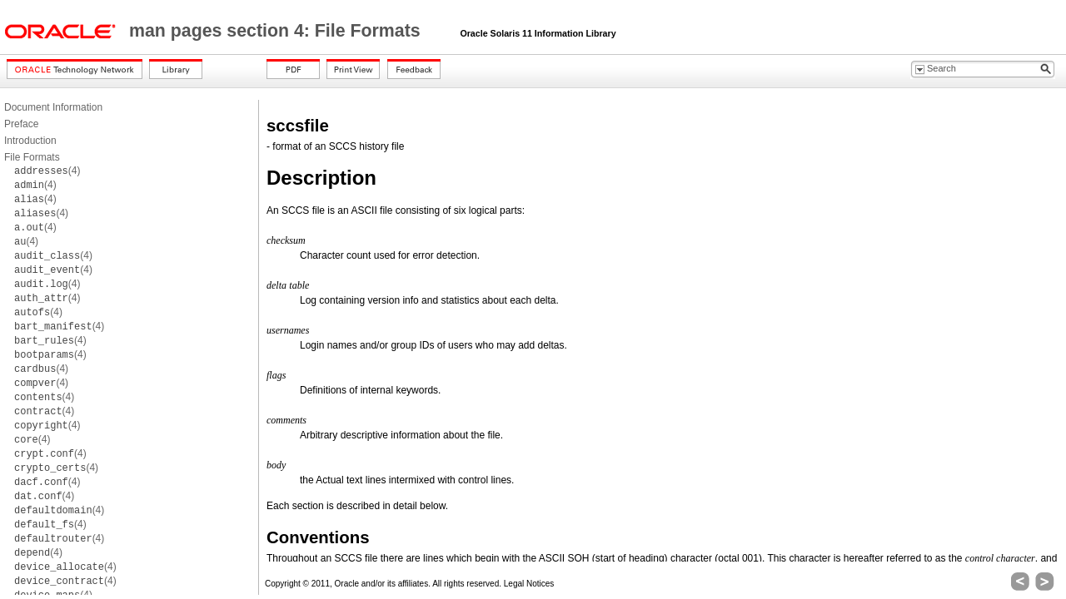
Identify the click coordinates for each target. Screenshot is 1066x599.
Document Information (53, 107)
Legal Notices (529, 583)
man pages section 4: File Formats (277, 31)
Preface (21, 124)
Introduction (30, 140)
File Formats (32, 157)
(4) (47, 170)
